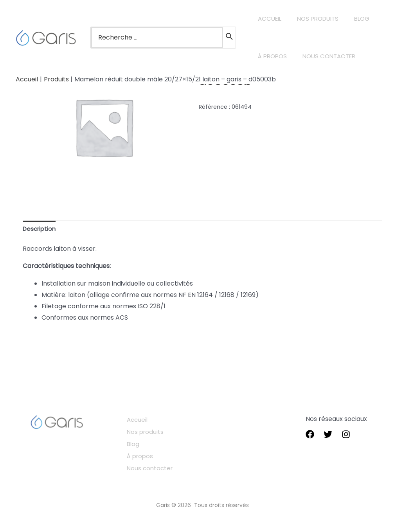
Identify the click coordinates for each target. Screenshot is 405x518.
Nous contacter (155, 464)
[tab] (40, 229)
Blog (138, 442)
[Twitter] (328, 435)
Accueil (142, 419)
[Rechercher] (230, 37)
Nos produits (150, 430)
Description (40, 229)
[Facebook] (310, 435)
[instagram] (346, 435)
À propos (145, 453)
